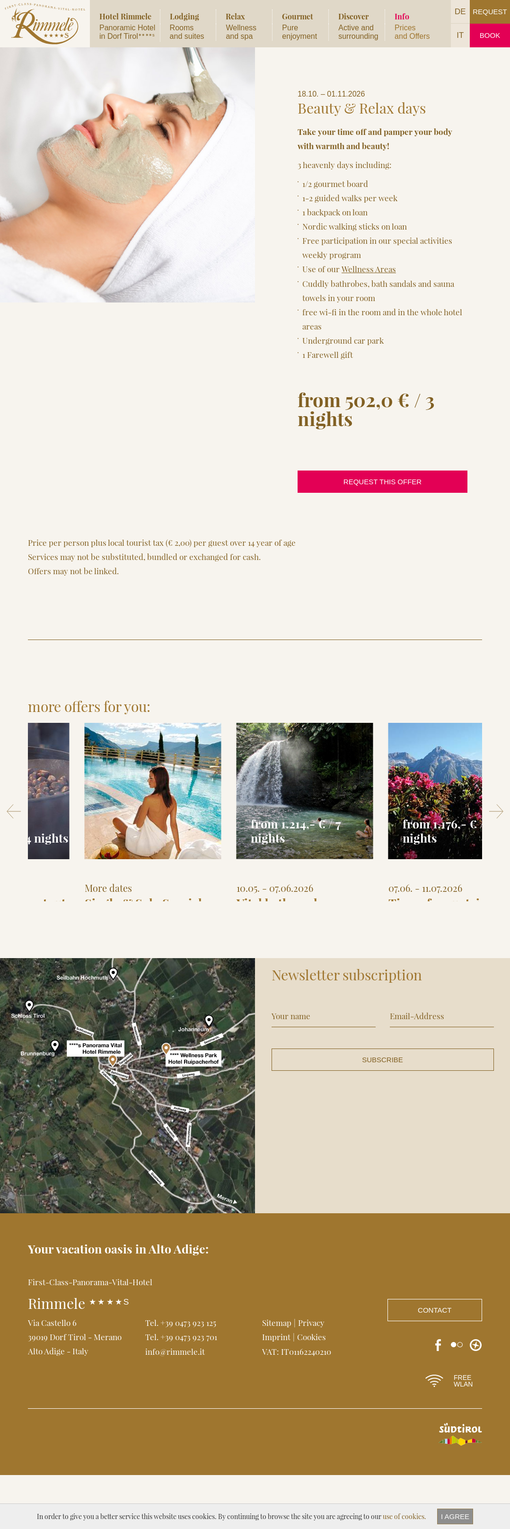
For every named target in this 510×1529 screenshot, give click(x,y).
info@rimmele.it (175, 1405)
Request (490, 12)
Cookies (311, 1391)
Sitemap (276, 1376)
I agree (455, 1516)
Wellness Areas (368, 269)
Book (490, 35)
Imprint (276, 1391)
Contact (434, 1364)
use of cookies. (404, 1516)
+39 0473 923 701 (188, 1391)
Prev (14, 838)
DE (460, 11)
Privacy (311, 1376)
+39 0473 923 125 (188, 1376)
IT (460, 35)
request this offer (382, 481)
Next (496, 838)
